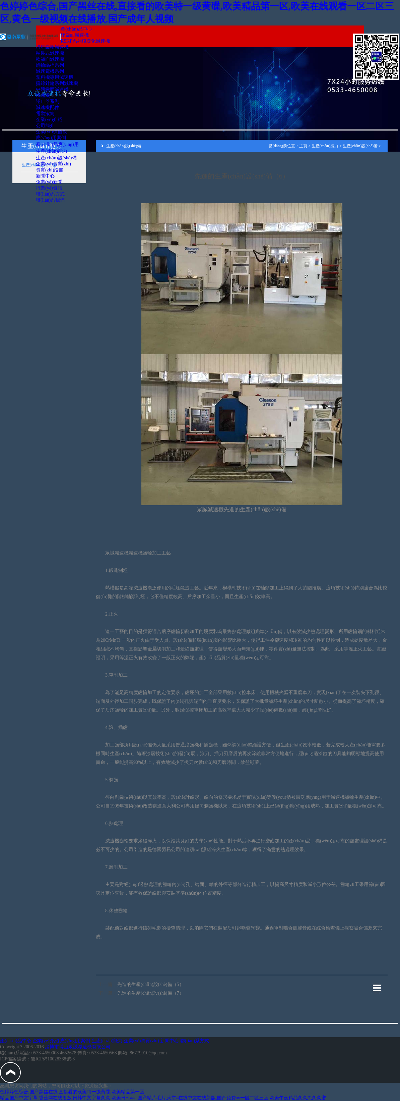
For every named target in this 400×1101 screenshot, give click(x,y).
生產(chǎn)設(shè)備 (56, 157)
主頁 (303, 146)
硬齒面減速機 (75, 35)
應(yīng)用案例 (51, 137)
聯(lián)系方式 (50, 194)
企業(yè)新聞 (49, 182)
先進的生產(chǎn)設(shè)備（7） (150, 993)
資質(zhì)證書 (49, 169)
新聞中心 (45, 175)
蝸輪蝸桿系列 (50, 65)
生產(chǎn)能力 (51, 151)
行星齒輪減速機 (52, 47)
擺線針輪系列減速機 (57, 83)
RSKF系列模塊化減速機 (85, 41)
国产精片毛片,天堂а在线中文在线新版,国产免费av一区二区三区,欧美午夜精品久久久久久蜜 (232, 1097)
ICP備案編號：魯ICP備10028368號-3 (37, 1058)
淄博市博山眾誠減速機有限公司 (78, 1046)
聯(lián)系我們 (50, 200)
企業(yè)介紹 (49, 119)
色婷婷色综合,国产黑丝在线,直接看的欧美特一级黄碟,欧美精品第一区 (72, 1091)
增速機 (43, 95)
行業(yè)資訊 (49, 188)
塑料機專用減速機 (54, 77)
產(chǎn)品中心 (76, 29)
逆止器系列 (47, 101)
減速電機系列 (50, 71)
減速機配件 (47, 107)
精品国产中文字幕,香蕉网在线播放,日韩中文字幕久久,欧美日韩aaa (68, 1097)
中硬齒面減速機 (52, 89)
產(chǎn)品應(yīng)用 (57, 144)
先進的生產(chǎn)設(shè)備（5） (150, 984)
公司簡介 (45, 125)
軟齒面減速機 (50, 59)
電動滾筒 (45, 113)
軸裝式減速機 (50, 53)
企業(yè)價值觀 (51, 131)
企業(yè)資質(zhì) (53, 163)
